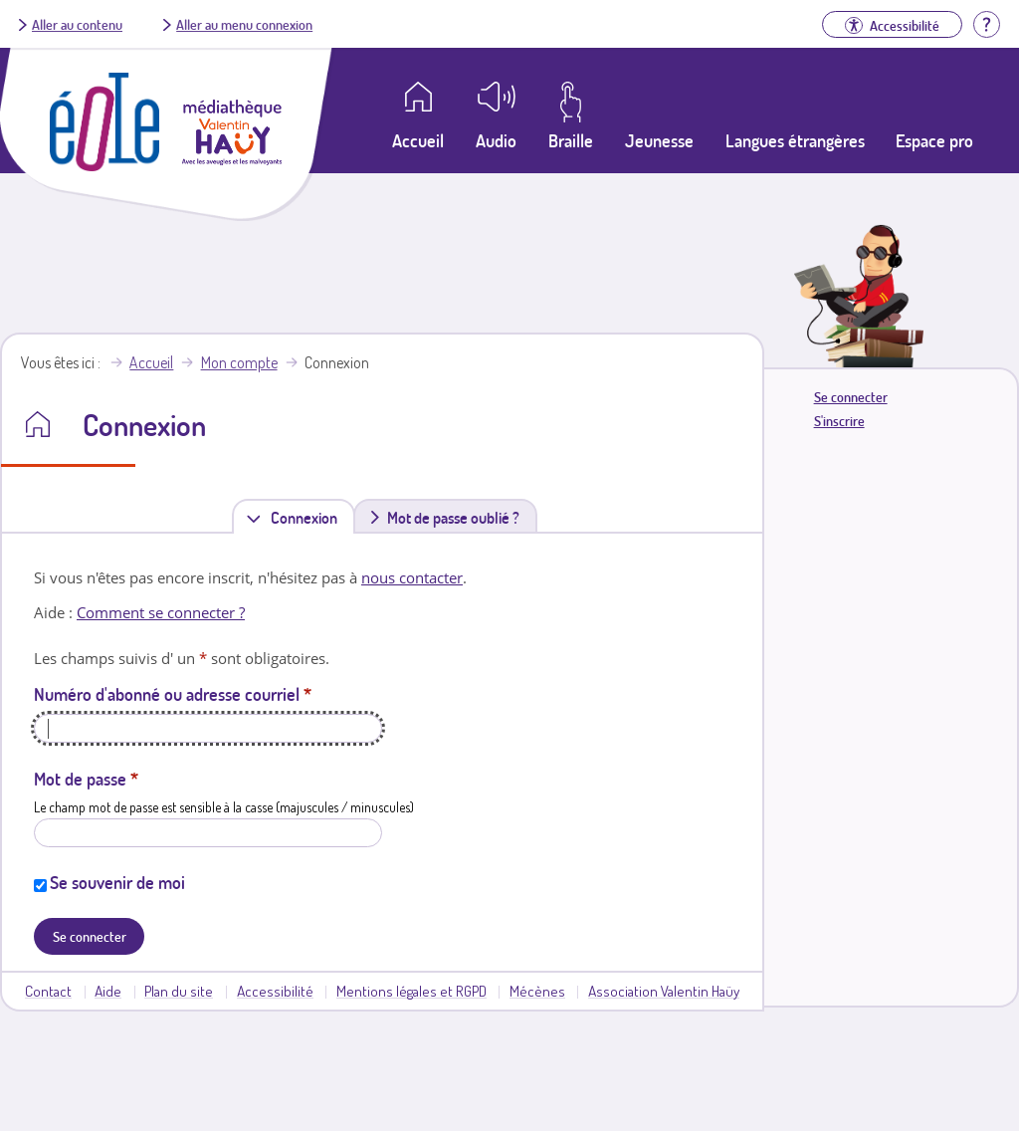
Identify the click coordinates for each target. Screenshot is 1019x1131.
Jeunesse (659, 140)
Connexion (308, 517)
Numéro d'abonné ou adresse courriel (172, 694)
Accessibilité (275, 991)
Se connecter (851, 396)
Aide (108, 991)
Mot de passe (86, 779)
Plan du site (178, 991)
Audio (496, 140)
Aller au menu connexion (244, 24)
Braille (570, 140)
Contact (48, 991)
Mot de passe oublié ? (453, 518)
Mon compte (239, 362)
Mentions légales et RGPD (411, 991)
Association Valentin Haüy (663, 991)
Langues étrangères (795, 140)
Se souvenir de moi (117, 882)
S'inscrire (839, 420)
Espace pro (934, 140)
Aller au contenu (77, 24)
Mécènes (537, 991)
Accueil (151, 362)
